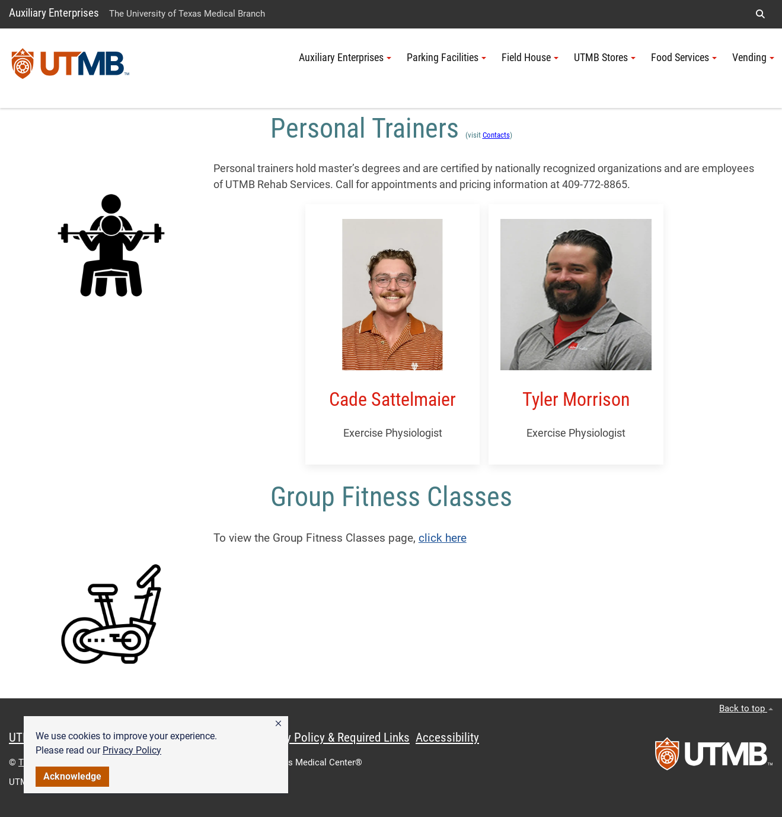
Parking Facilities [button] (446, 57)
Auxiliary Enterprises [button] (345, 57)
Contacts (496, 135)
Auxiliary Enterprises (54, 13)
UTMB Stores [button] (605, 57)
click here (443, 538)
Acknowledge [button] (72, 776)
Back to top (746, 708)
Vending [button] (753, 57)
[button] (278, 724)
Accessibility (447, 737)
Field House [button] (530, 57)
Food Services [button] (684, 57)
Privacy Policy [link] (132, 750)
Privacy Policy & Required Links (332, 737)
